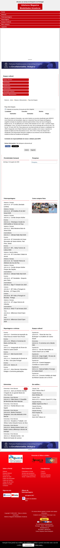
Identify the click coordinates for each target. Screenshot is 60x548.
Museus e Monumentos (9, 94)
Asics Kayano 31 (37, 412)
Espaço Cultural (6, 22)
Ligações (4, 27)
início (11, 100)
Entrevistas (6, 82)
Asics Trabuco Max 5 (38, 390)
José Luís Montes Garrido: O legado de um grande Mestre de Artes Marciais (15, 393)
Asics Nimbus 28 (37, 395)
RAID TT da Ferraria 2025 (19, 308)
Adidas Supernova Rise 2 (40, 404)
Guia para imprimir (45, 476)
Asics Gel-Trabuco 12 (38, 417)
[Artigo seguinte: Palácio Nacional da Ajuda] (33, 150)
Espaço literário (7, 79)
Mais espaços (5, 24)
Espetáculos (6, 85)
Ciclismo (6, 287)
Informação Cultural (8, 91)
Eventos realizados (46, 475)
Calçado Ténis (36, 397)
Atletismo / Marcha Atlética (11, 252)
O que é (43, 471)
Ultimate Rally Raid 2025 (18, 274)
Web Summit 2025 (16, 354)
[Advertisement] (30, 44)
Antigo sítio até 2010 (8, 482)
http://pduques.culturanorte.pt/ (24, 143)
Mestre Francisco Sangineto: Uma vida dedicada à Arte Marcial (15, 414)
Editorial (5, 471)
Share (7, 146)
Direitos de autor (7, 476)
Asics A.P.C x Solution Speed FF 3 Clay (44, 399)
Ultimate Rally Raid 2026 (18, 235)
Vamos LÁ (14, 365)
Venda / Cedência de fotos (29, 476)
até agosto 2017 (29, 495)
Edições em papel (7, 484)
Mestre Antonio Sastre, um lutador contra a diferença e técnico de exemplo (15, 429)
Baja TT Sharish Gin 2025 (19, 284)
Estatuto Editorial (7, 473)
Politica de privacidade (9, 478)
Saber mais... (39, 545)
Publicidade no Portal (27, 471)
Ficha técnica (6, 475)
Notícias (3, 14)
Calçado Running (36, 393)
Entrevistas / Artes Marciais (11, 388)
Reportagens (5, 19)
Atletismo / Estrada (9, 202)
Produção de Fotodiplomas (29, 475)
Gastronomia (6, 88)
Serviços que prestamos (28, 473)
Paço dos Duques (10, 107)
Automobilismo (8, 233)
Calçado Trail (35, 388)
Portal (3, 12)
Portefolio (43, 473)
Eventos (6, 220)
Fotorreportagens (6, 17)
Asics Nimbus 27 (37, 408)
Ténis (5, 311)
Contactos (5, 485)
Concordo (28, 545)
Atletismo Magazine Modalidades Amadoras (15, 516)
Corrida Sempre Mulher (18, 217)
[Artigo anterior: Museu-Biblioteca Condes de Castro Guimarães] (26, 150)
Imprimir (32, 109)
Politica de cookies (7, 480)
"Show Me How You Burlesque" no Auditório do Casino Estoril (42, 336)
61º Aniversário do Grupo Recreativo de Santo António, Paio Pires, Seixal (15, 241)
